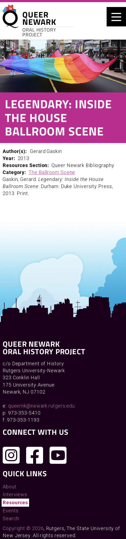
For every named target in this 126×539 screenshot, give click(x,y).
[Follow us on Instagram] (11, 455)
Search (11, 518)
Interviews (15, 494)
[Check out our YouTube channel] (58, 455)
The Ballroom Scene (52, 172)
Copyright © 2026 (23, 528)
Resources (15, 502)
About (9, 486)
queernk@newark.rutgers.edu (41, 406)
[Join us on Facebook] (34, 455)
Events (10, 510)
